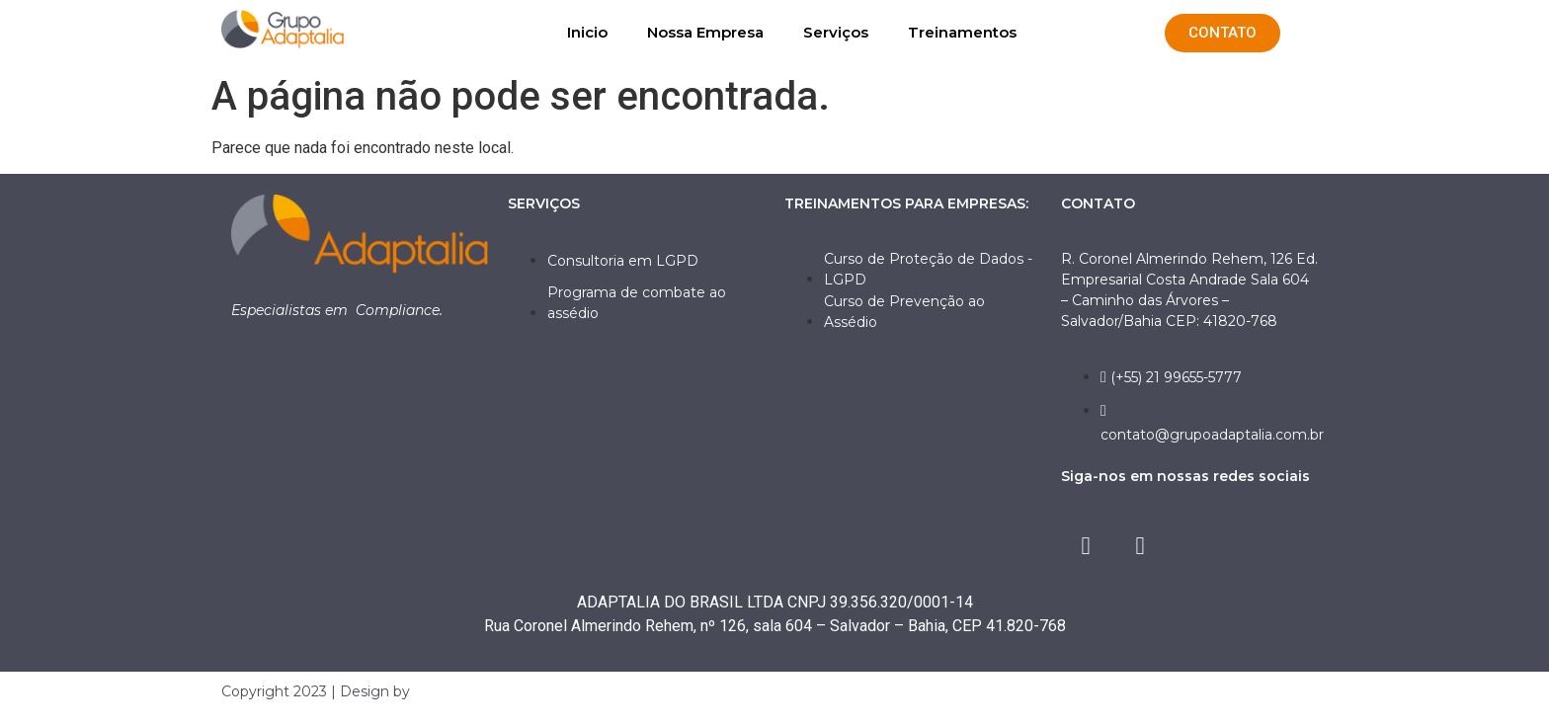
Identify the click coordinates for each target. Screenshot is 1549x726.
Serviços (835, 32)
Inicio (587, 32)
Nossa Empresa (705, 32)
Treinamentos (962, 32)
